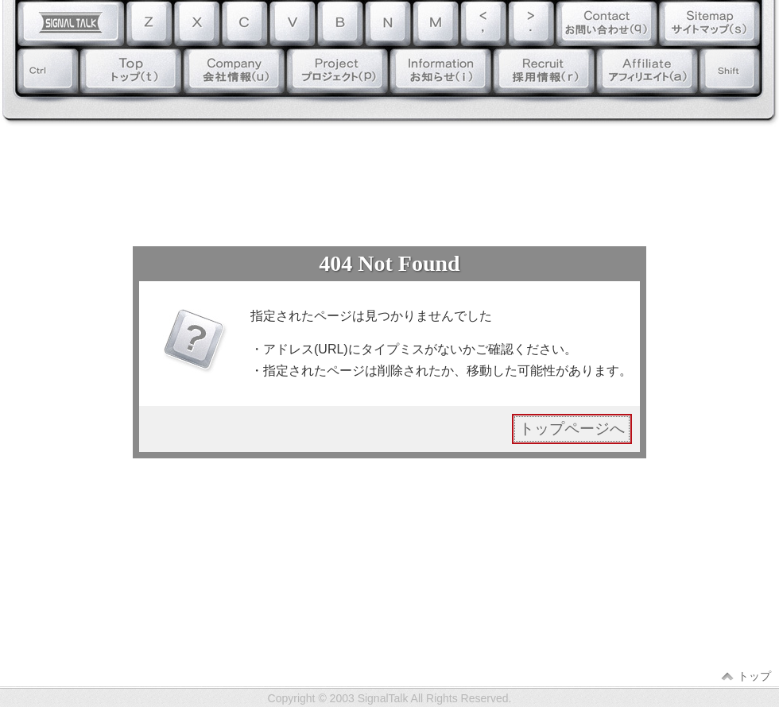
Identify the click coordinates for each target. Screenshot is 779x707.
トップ (754, 676)
